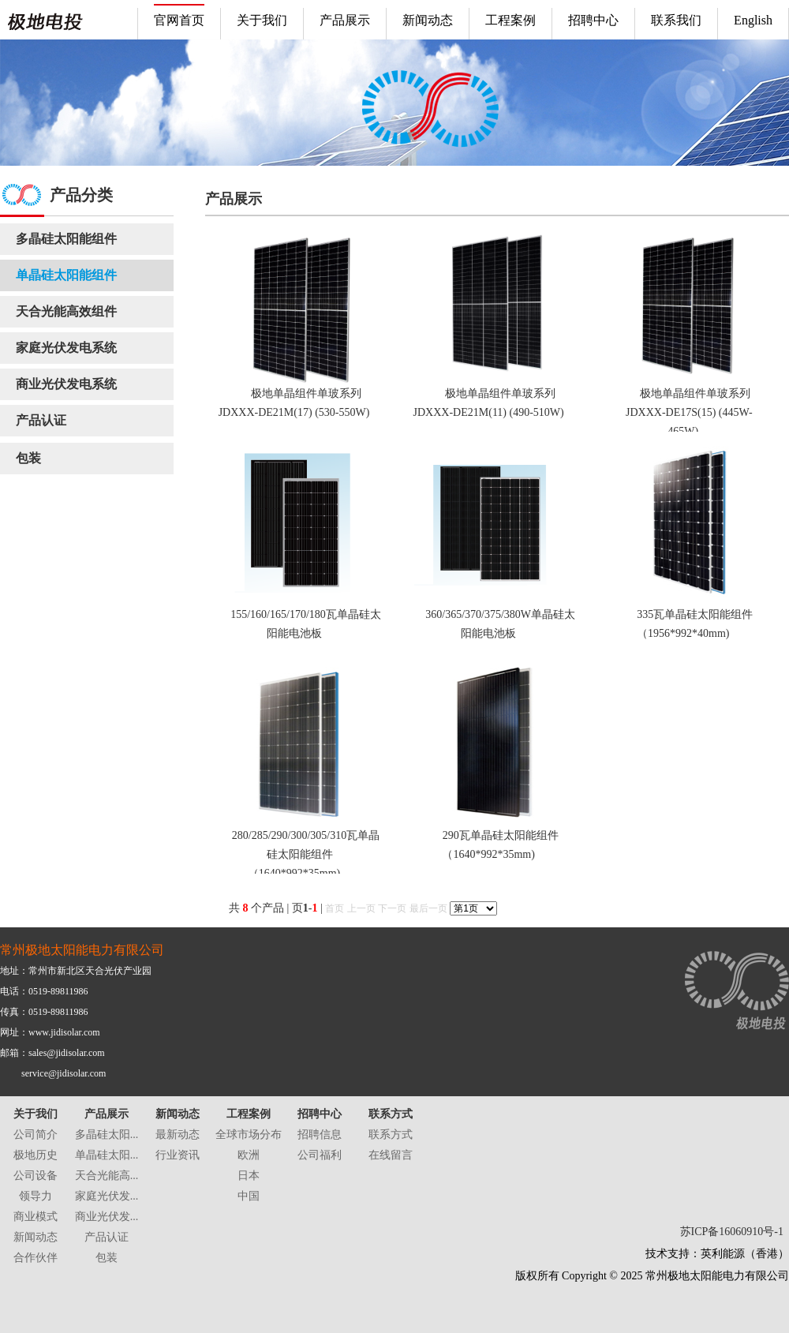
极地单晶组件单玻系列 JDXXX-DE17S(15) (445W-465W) (689, 412)
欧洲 (248, 1155)
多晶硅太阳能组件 (66, 238)
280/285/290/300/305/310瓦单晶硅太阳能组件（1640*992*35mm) (306, 854)
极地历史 (35, 1155)
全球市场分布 (248, 1134)
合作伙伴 (35, 1258)
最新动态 (177, 1134)
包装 (28, 458)
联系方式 (390, 1114)
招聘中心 (319, 1114)
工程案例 (248, 1114)
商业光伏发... (107, 1217)
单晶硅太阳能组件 (66, 275)
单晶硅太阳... (107, 1155)
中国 (248, 1196)
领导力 (35, 1196)
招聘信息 (319, 1134)
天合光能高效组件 (66, 311)
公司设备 (35, 1175)
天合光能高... (107, 1175)
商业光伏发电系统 (66, 384)
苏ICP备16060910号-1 (731, 1232)
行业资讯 (177, 1155)
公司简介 (35, 1134)
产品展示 (106, 1114)
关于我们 (35, 1114)
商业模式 (35, 1217)
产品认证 (41, 420)
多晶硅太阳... (107, 1134)
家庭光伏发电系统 (66, 347)
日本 (248, 1175)
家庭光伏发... (107, 1196)
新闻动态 (35, 1237)
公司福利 (319, 1155)
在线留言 (390, 1155)
